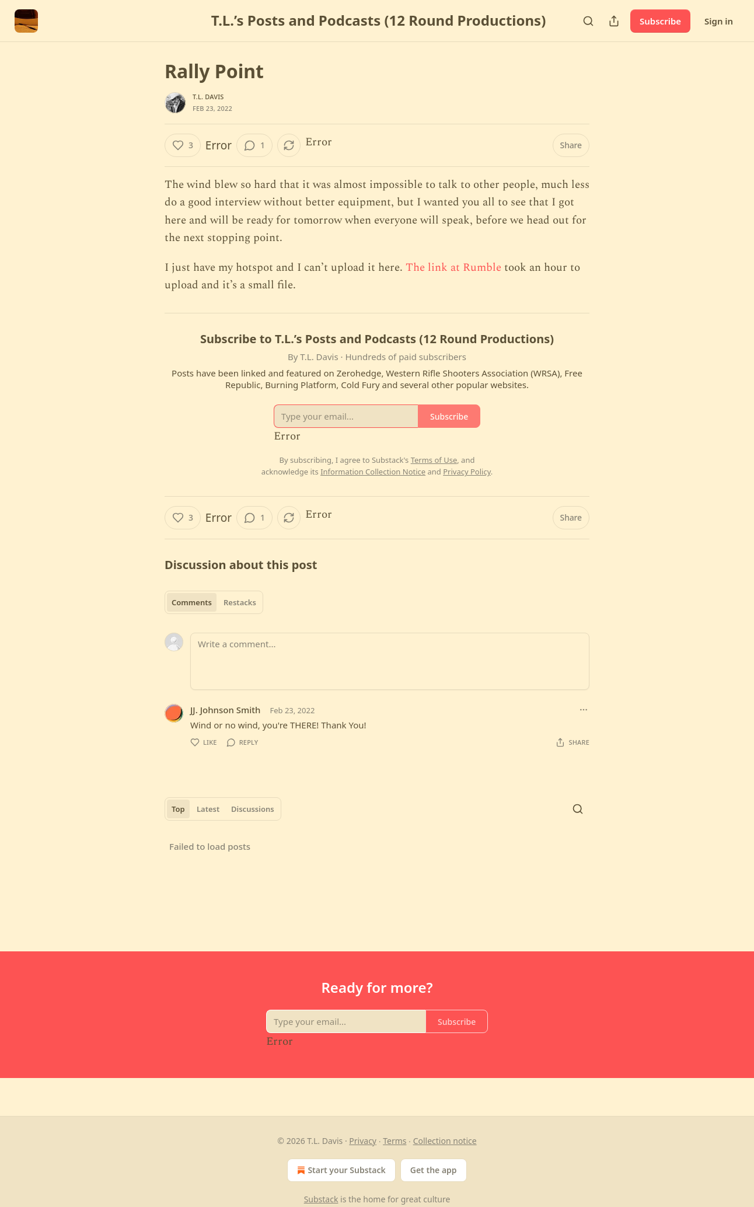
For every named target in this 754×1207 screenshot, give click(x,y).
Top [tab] (178, 809)
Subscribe (660, 21)
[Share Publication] (614, 21)
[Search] (588, 21)
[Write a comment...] (389, 661)
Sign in (718, 21)
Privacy (362, 1140)
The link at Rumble (453, 267)
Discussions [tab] (252, 809)
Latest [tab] (208, 809)
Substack (321, 1199)
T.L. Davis (208, 96)
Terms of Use (434, 460)
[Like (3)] (183, 145)
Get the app (433, 1169)
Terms (394, 1140)
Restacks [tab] (240, 602)
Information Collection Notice (372, 471)
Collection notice (445, 1140)
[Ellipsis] (583, 709)
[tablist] (214, 602)
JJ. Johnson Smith (225, 710)
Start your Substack (340, 1170)
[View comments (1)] (254, 145)
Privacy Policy (467, 471)
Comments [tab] (192, 602)
